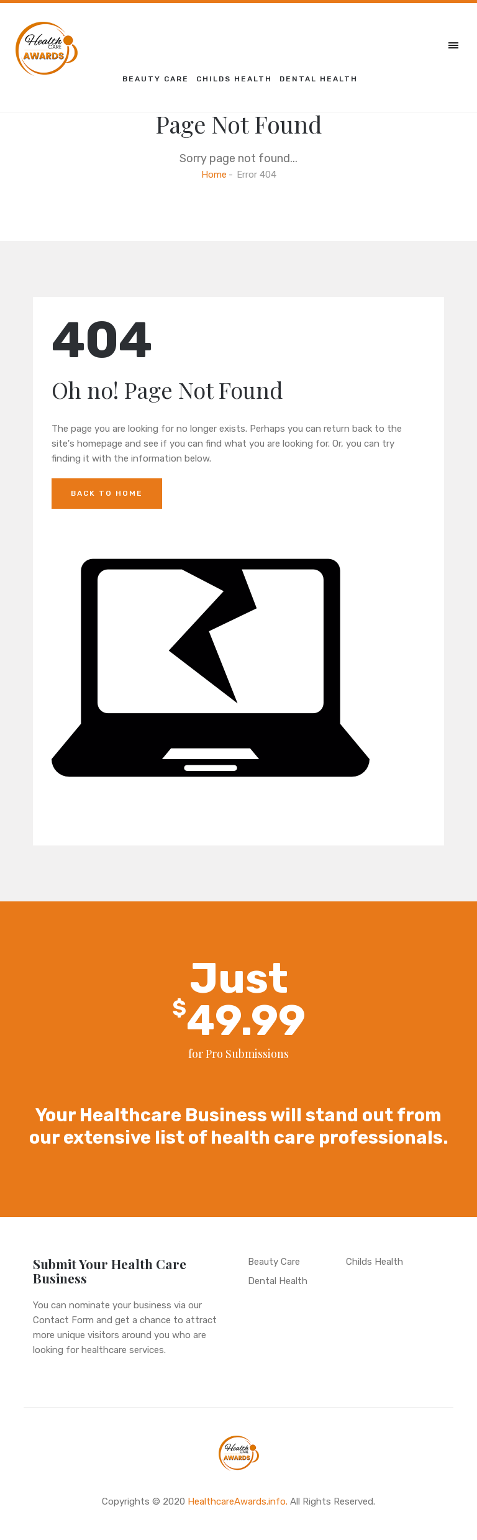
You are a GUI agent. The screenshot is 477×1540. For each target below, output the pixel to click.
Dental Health (318, 79)
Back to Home (107, 493)
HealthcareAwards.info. (238, 1501)
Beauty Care (155, 79)
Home (214, 174)
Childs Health (234, 79)
